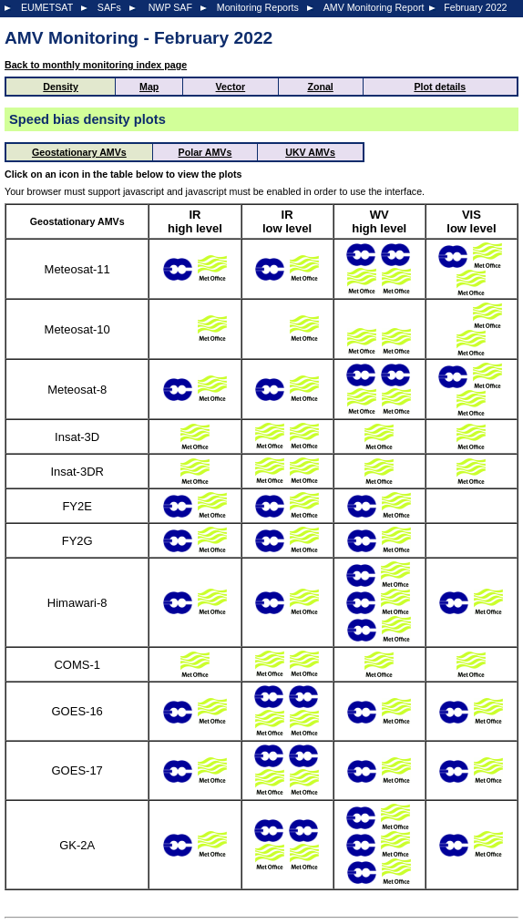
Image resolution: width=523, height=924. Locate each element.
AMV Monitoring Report (374, 7)
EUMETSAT (47, 7)
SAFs (109, 7)
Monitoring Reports (258, 7)
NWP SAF (170, 7)
